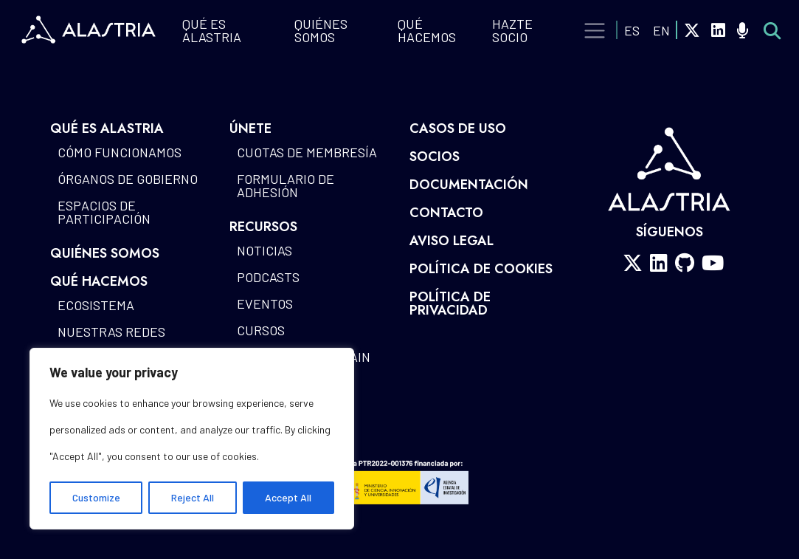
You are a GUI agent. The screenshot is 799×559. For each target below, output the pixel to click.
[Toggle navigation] (595, 31)
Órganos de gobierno (128, 179)
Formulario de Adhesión (285, 185)
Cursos (261, 330)
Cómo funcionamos (119, 152)
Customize (96, 497)
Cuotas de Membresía (307, 152)
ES (632, 30)
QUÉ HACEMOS (427, 30)
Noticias (264, 250)
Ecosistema (96, 305)
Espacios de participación (104, 212)
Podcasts (268, 277)
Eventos (265, 303)
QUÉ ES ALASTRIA (211, 30)
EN (661, 30)
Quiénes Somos (320, 30)
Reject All (192, 497)
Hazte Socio (512, 30)
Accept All (288, 497)
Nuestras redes (111, 331)
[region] (192, 438)
